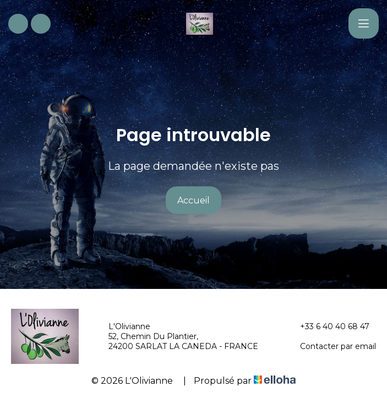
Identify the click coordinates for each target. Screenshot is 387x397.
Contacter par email (331, 346)
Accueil (193, 200)
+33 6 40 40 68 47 (328, 326)
